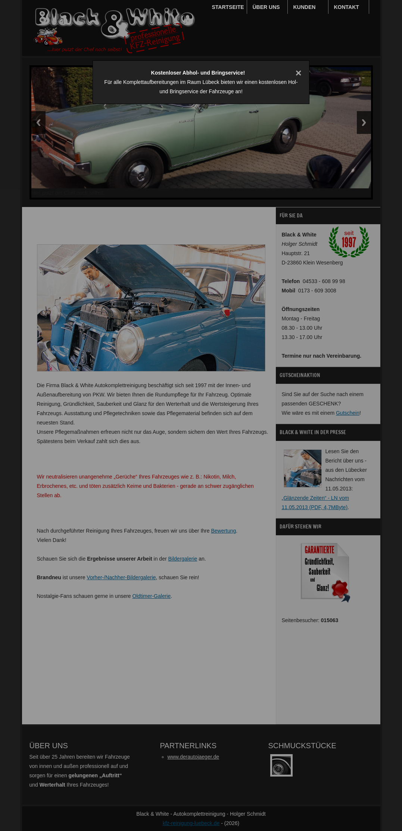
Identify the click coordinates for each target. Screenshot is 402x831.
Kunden (304, 7)
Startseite (228, 7)
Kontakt (346, 7)
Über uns (266, 7)
